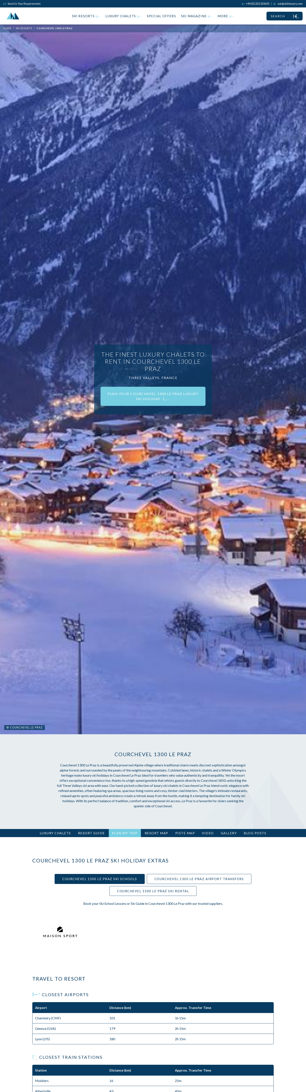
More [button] (226, 16)
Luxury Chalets (123, 16)
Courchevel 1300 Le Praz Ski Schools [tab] (99, 879)
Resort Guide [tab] (91, 833)
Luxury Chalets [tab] (55, 833)
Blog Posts (255, 833)
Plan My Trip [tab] (125, 833)
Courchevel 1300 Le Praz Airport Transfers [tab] (199, 879)
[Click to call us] (255, 3)
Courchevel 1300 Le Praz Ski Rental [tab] (153, 891)
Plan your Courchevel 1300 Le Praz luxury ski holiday (153, 396)
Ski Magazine (196, 16)
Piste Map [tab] (185, 833)
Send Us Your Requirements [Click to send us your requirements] (22, 3)
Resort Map (156, 833)
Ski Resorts (86, 16)
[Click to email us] (288, 3)
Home (7, 28)
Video (208, 833)
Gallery (229, 833)
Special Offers (161, 16)
